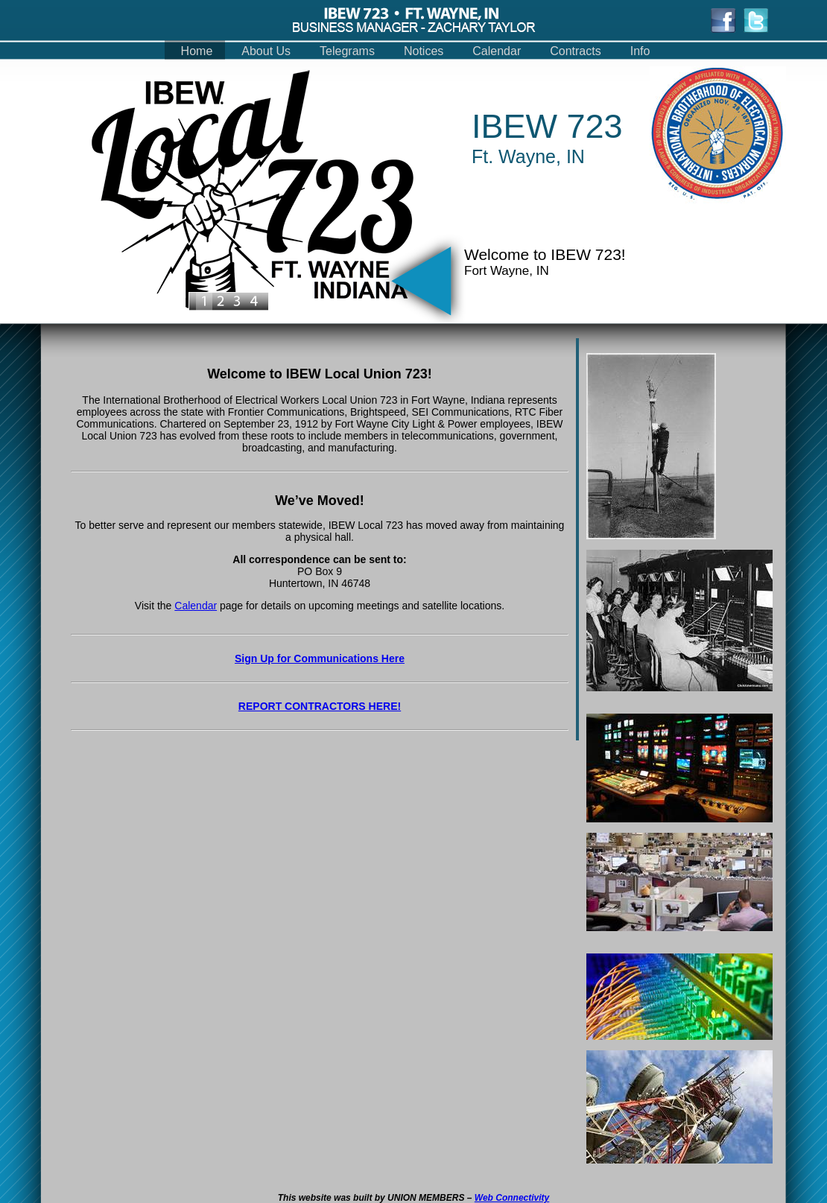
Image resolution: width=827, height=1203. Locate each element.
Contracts (575, 51)
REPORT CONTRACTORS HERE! (319, 706)
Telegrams (347, 51)
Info (640, 51)
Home (197, 51)
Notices (423, 51)
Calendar (496, 51)
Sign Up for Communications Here (320, 658)
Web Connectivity (512, 1198)
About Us (266, 51)
